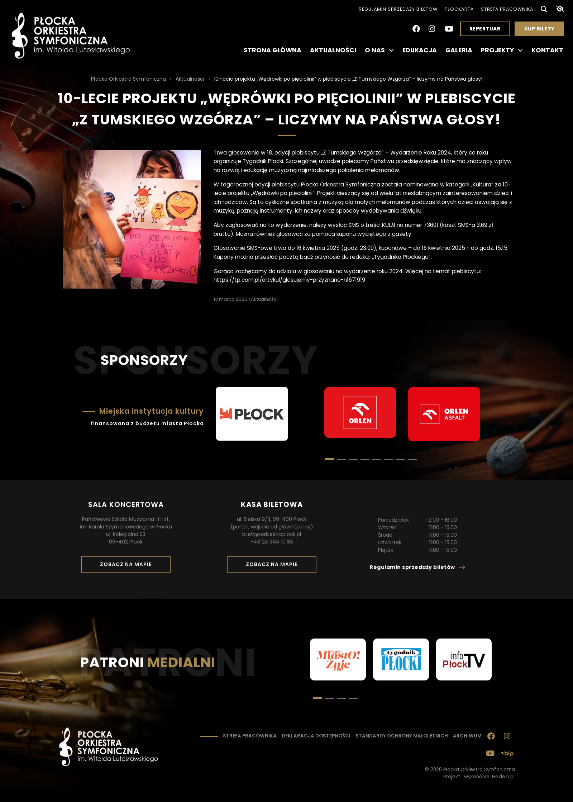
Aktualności (333, 50)
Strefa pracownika (507, 9)
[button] (341, 459)
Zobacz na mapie (128, 566)
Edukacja (419, 50)
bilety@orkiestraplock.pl (271, 534)
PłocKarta (459, 9)
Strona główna (272, 50)
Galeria (458, 50)
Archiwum (467, 735)
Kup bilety (542, 30)
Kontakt (547, 50)
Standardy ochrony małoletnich (401, 735)
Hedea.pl (503, 776)
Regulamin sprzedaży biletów (398, 9)
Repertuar (485, 28)
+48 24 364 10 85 (271, 541)
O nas (379, 50)
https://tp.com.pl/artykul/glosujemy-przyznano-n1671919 (289, 280)
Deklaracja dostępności (316, 735)
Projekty (502, 50)
